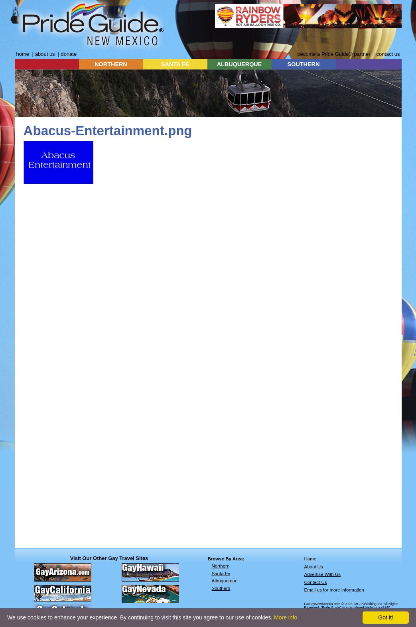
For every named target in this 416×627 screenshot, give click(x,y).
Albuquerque (225, 580)
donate (69, 54)
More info (285, 617)
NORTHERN (111, 64)
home (22, 54)
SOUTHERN (304, 64)
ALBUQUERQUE (239, 64)
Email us (313, 590)
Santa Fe (221, 573)
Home (310, 558)
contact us (388, 54)
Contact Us (315, 582)
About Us (313, 566)
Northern (221, 566)
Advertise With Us (322, 574)
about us (45, 54)
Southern (221, 588)
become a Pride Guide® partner (333, 54)
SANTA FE (175, 64)
